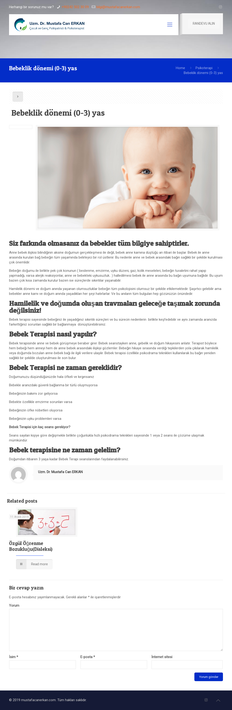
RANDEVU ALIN (204, 23)
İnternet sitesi (161, 657)
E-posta (87, 657)
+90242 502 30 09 (75, 7)
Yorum (14, 605)
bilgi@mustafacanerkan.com (118, 7)
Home (180, 68)
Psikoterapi (204, 68)
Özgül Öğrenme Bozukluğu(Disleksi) (30, 546)
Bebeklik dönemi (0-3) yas (203, 73)
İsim (13, 657)
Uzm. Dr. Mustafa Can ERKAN (60, 472)
